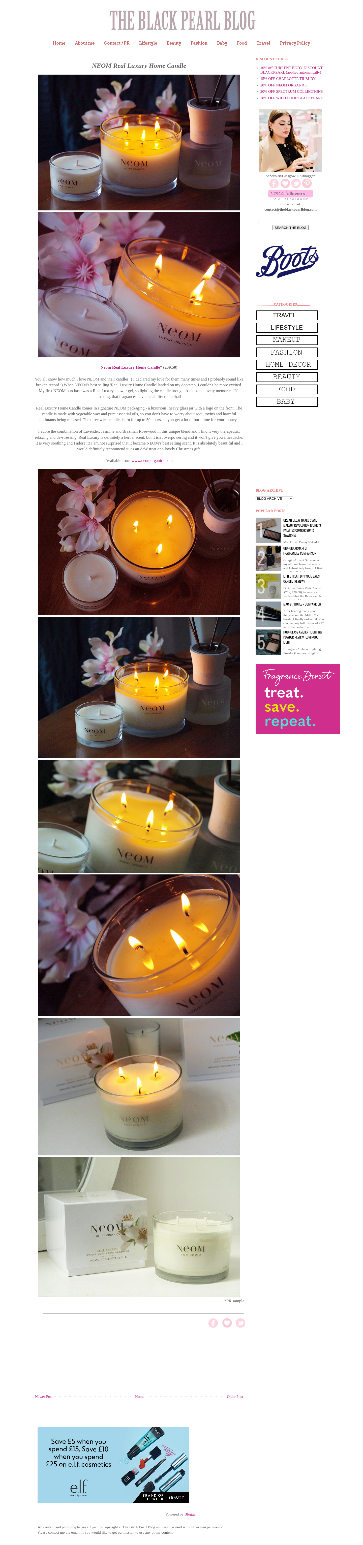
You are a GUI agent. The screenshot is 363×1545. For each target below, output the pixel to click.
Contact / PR (117, 43)
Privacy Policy (295, 43)
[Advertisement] (293, 447)
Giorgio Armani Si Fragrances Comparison (299, 551)
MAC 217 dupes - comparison (302, 604)
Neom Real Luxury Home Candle (130, 367)
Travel (263, 43)
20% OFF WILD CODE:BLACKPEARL (291, 98)
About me (85, 43)
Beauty (174, 43)
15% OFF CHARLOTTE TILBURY (288, 79)
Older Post (235, 1397)
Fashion (199, 43)
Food (242, 43)
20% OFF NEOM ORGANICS (284, 85)
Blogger (191, 1514)
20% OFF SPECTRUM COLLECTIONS (291, 91)
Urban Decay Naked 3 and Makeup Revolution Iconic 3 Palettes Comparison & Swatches (302, 528)
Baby (222, 43)
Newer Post (44, 1397)
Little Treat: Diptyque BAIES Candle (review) (301, 579)
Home (59, 43)
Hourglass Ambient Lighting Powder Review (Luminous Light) (302, 637)
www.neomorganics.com (152, 460)
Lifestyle (148, 43)
